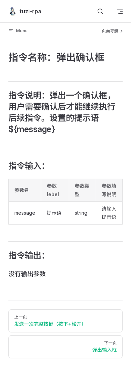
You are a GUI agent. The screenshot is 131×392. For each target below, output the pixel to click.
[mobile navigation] (119, 11)
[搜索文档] (100, 11)
